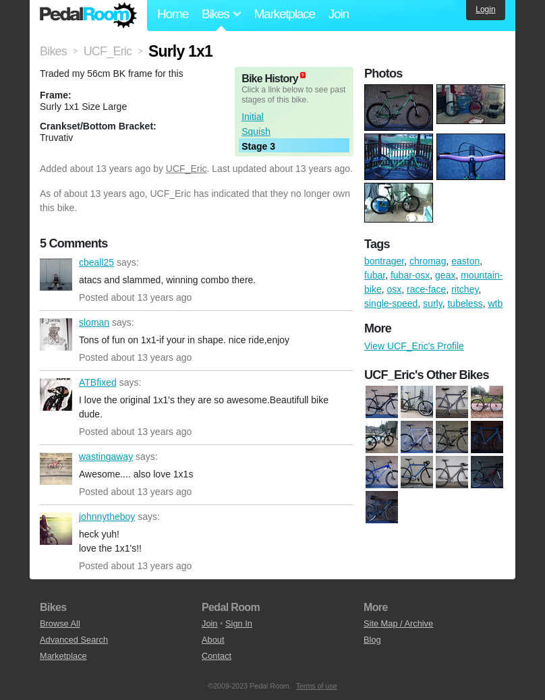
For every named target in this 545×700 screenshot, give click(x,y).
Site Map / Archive (398, 623)
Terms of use (316, 686)
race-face (426, 289)
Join (338, 14)
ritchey (464, 289)
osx (393, 289)
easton (465, 261)
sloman (56, 334)
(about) (303, 75)
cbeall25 (56, 274)
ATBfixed (56, 394)
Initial (252, 116)
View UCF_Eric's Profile (414, 346)
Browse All (60, 623)
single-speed (391, 303)
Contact (216, 656)
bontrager (384, 261)
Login (485, 9)
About (213, 640)
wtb (495, 303)
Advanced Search (74, 640)
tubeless (464, 303)
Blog (372, 640)
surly (432, 303)
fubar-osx (410, 275)
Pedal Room (88, 15)
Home (172, 14)
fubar (374, 275)
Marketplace (284, 14)
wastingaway (56, 469)
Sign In (238, 623)
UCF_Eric (186, 168)
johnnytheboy (56, 529)
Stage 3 (258, 146)
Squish (255, 131)
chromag (427, 261)
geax (445, 275)
